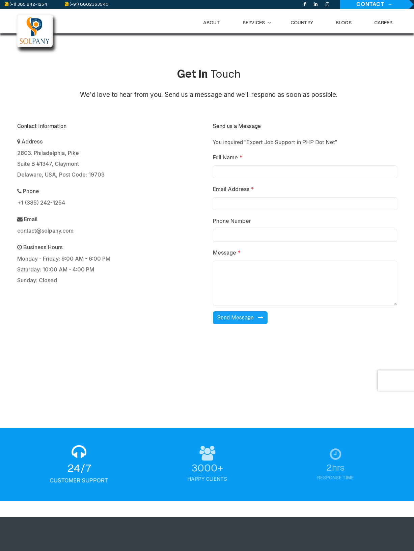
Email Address (235, 189)
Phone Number (234, 220)
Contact (370, 4)
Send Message (242, 317)
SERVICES (257, 23)
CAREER (384, 23)
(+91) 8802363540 (87, 4)
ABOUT (213, 23)
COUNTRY (303, 23)
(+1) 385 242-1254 (26, 4)
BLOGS (345, 23)
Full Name (229, 157)
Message (228, 252)
